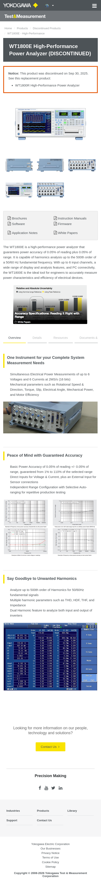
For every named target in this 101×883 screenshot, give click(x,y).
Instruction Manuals (72, 218)
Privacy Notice (50, 853)
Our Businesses (50, 848)
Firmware (65, 224)
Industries (13, 810)
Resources (61, 337)
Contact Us (50, 747)
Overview (14, 337)
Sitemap (50, 866)
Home (8, 28)
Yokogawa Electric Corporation (50, 844)
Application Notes (25, 233)
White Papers (68, 233)
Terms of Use (50, 857)
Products (22, 28)
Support (11, 820)
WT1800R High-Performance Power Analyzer (47, 85)
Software (18, 224)
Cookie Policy (50, 862)
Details (37, 337)
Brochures (19, 218)
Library (72, 810)
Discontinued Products (47, 28)
